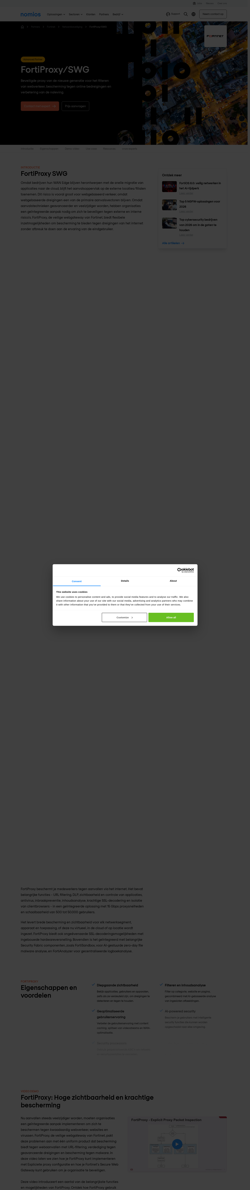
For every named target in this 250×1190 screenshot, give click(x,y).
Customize (125, 617)
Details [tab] (125, 580)
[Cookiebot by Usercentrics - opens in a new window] (180, 570)
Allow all (171, 617)
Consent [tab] (77, 581)
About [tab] (173, 580)
